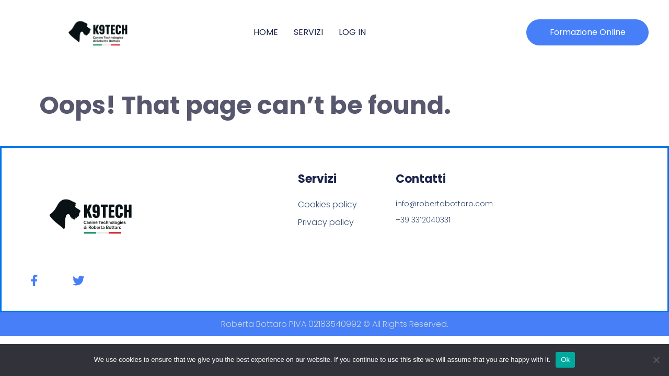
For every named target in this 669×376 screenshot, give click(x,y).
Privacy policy (326, 222)
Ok (565, 359)
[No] (656, 360)
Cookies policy (327, 204)
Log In (352, 32)
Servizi (308, 32)
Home (265, 32)
